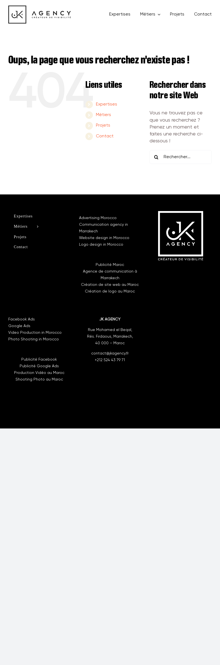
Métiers (103, 115)
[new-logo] (39, 8)
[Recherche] (156, 157)
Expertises (106, 104)
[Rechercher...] (181, 157)
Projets (103, 125)
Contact (105, 136)
